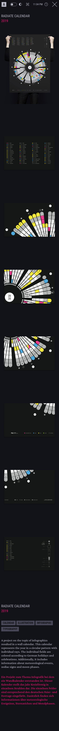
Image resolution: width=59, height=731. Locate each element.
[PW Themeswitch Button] (16, 4)
